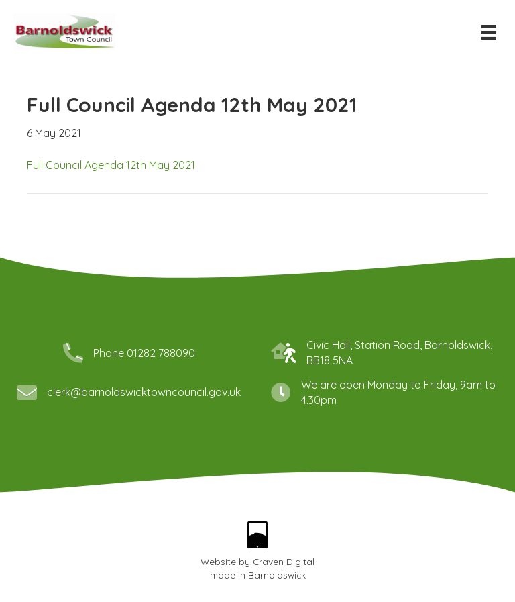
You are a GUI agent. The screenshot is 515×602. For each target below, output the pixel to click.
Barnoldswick (277, 575)
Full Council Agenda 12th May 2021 (111, 165)
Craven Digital (283, 561)
